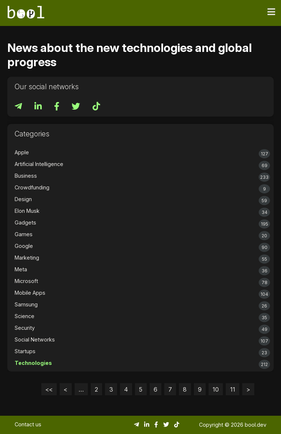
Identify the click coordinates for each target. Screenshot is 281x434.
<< (49, 389)
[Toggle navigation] (271, 12)
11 (232, 389)
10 (216, 389)
